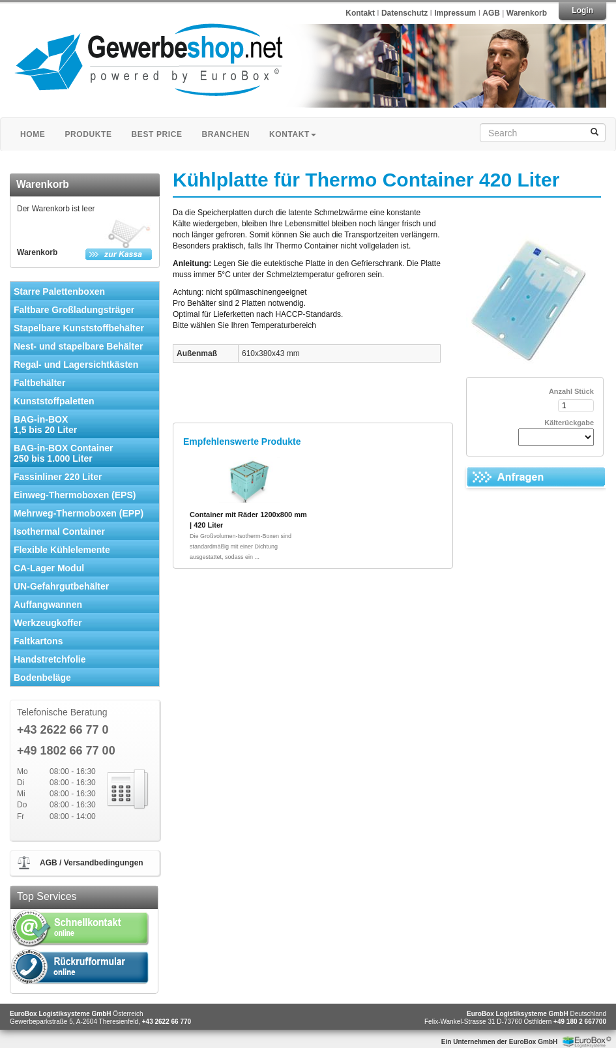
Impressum (456, 13)
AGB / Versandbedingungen (91, 862)
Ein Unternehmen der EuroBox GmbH (499, 1041)
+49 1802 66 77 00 (66, 750)
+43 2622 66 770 (166, 1021)
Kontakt (360, 13)
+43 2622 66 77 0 (63, 730)
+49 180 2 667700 (579, 1021)
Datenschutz (405, 13)
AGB (491, 13)
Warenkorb (526, 13)
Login (582, 10)
